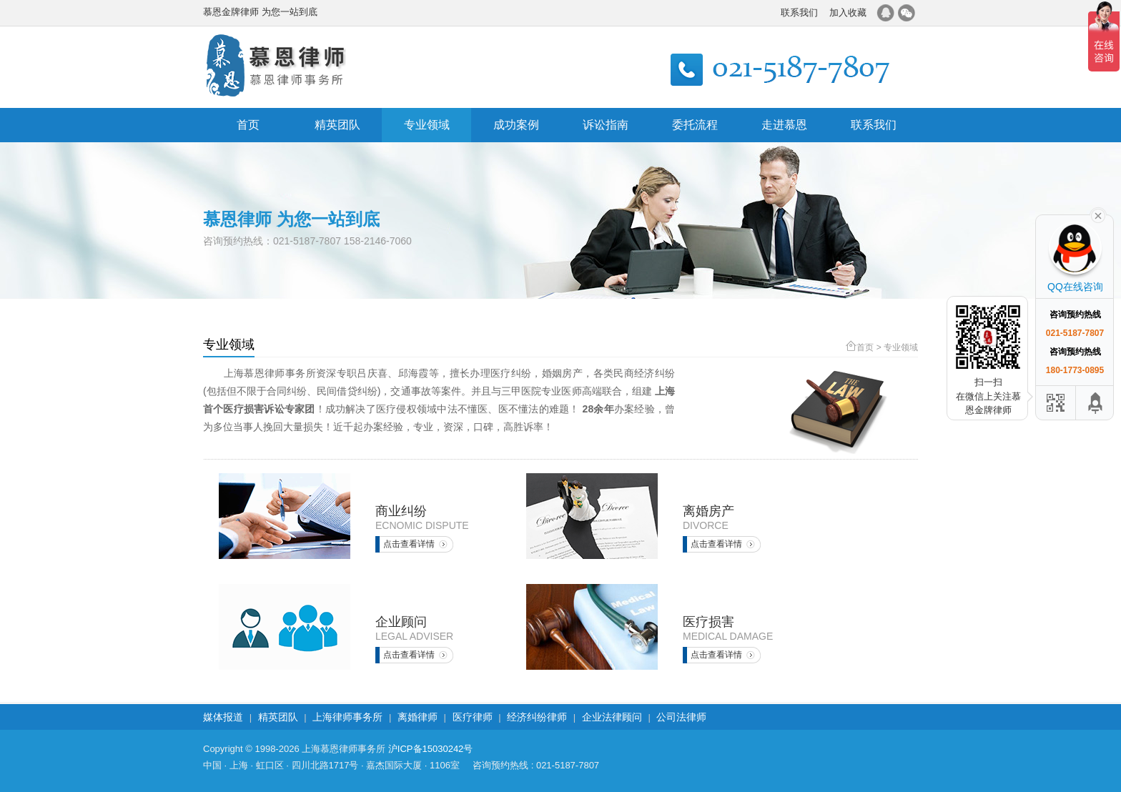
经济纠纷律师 (537, 717)
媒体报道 (223, 717)
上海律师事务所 (347, 717)
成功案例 (516, 125)
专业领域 (427, 125)
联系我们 (799, 12)
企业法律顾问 (612, 717)
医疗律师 (473, 717)
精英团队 (337, 125)
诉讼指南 (605, 125)
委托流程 (695, 125)
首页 (248, 125)
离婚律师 (417, 717)
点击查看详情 (409, 544)
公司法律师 (681, 717)
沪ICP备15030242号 (430, 748)
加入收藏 (847, 12)
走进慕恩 (784, 125)
